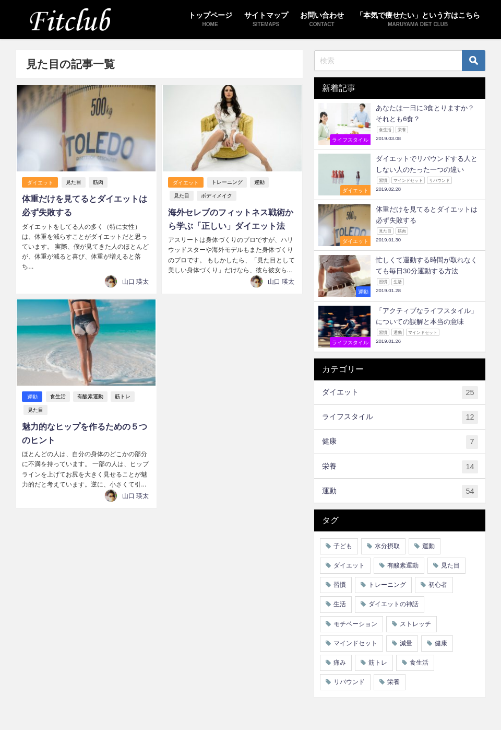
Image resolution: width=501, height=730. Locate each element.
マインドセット (355, 643)
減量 (406, 643)
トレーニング (227, 182)
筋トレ (122, 395)
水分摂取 (387, 546)
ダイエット (40, 182)
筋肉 (98, 182)
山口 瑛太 (135, 280)
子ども (342, 546)
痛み (339, 662)
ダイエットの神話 (393, 604)
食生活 (58, 395)
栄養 (400, 466)
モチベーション (355, 624)
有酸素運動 (90, 395)
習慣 (339, 585)
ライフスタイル (400, 417)
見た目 (73, 182)
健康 (400, 441)
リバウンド (349, 682)
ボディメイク (215, 195)
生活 (339, 604)
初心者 (437, 585)
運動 (259, 182)
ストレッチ (415, 624)
